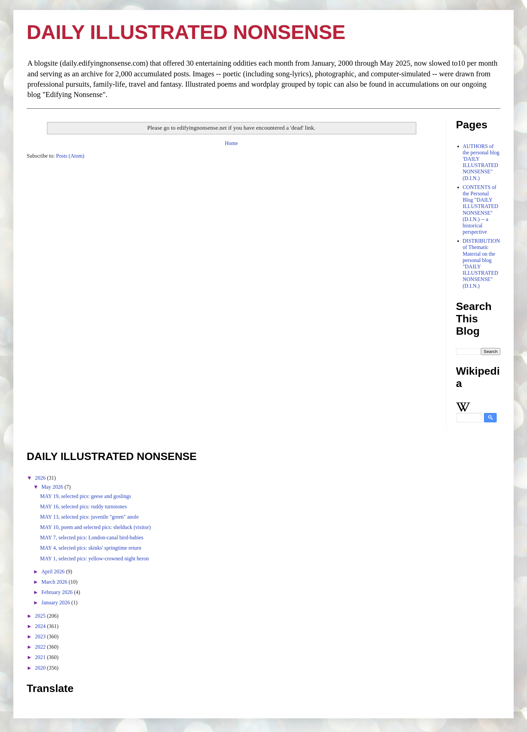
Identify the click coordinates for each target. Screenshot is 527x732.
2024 (41, 626)
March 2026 (55, 582)
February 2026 (57, 592)
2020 (41, 668)
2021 (41, 657)
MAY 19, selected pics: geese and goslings (85, 496)
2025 (41, 616)
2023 (41, 636)
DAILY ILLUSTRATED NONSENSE (186, 32)
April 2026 (53, 571)
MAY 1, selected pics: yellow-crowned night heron (94, 558)
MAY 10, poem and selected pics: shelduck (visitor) (95, 527)
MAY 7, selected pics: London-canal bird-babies (91, 537)
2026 (41, 478)
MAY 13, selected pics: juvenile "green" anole (89, 517)
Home (231, 143)
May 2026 (52, 487)
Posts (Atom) (70, 156)
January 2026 (56, 602)
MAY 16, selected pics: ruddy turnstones (83, 506)
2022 (41, 647)
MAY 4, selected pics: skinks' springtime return (90, 548)
